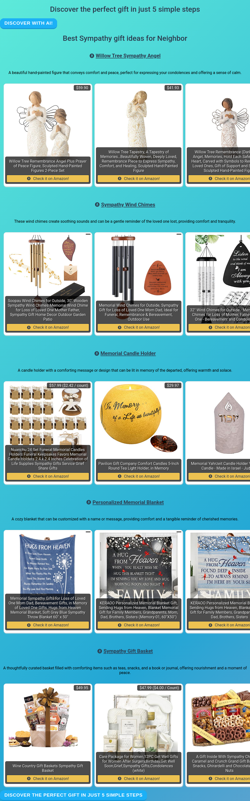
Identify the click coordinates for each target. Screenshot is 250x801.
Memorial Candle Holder (125, 353)
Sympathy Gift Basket (125, 651)
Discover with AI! (28, 23)
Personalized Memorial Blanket (125, 502)
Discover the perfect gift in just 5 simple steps (73, 795)
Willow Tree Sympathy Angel (125, 56)
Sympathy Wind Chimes (125, 205)
